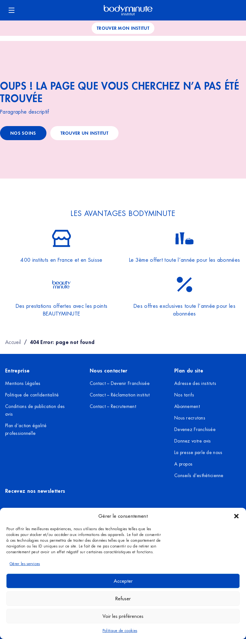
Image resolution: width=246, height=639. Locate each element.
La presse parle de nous (198, 452)
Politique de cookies (119, 630)
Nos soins (23, 133)
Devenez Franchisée (195, 429)
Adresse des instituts (195, 383)
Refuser (123, 598)
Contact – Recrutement (113, 406)
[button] (236, 516)
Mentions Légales (22, 383)
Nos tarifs (184, 395)
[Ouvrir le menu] (11, 10)
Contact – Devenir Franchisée (120, 383)
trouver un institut (84, 133)
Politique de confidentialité (32, 395)
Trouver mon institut (123, 28)
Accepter (123, 581)
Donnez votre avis (192, 441)
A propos (183, 464)
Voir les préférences (123, 616)
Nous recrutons (189, 418)
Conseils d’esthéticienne (199, 475)
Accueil (13, 342)
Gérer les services (25, 563)
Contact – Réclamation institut (120, 395)
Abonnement (187, 406)
